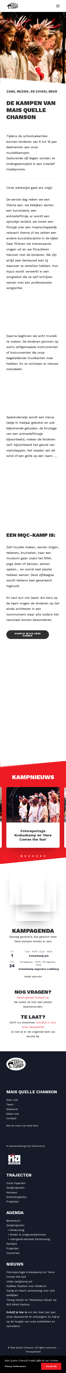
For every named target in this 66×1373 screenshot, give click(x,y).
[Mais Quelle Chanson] (13, 6)
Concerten (13, 1253)
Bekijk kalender (33, 976)
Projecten (12, 1201)
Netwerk (12, 1109)
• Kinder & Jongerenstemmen (27, 1234)
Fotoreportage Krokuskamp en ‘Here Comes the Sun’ (33, 835)
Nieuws (14, 1264)
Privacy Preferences (15, 1366)
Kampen (11, 1192)
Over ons (12, 1100)
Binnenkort (13, 1220)
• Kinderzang (16, 1230)
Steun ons (12, 1113)
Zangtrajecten (15, 1187)
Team (9, 1104)
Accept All (51, 1366)
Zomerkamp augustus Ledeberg (38, 969)
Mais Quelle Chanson (31, 1091)
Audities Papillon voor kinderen (26, 1286)
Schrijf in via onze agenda (28, 634)
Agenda (15, 1212)
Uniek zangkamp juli (19, 1281)
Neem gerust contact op (33, 997)
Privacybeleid (33, 1351)
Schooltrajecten (16, 1197)
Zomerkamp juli (39, 955)
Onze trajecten (15, 1183)
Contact (11, 1118)
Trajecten (19, 1175)
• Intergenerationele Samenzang (29, 1239)
